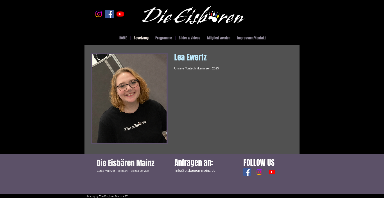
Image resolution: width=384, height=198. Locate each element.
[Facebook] (109, 14)
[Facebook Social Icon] (247, 172)
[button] (190, 38)
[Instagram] (98, 14)
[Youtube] (120, 14)
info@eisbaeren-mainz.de (195, 170)
